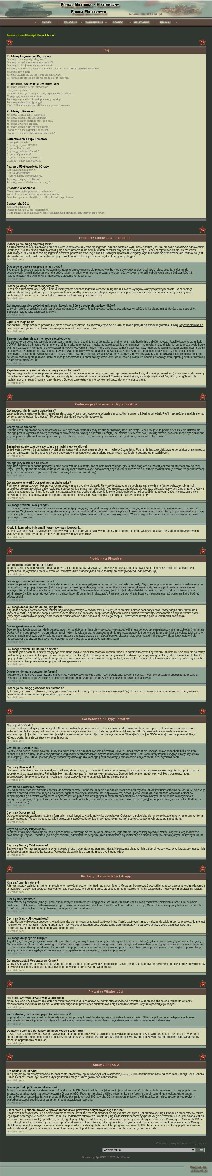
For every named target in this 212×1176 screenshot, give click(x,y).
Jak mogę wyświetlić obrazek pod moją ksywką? (34, 99)
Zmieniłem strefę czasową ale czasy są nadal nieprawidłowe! (41, 93)
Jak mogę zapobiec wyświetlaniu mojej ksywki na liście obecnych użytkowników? (53, 68)
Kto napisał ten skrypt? (19, 206)
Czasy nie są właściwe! (20, 90)
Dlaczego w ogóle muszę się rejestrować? (30, 62)
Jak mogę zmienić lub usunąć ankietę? (28, 126)
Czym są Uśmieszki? (18, 148)
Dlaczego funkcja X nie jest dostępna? (28, 209)
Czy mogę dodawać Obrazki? (23, 151)
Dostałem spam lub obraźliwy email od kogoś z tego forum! (40, 197)
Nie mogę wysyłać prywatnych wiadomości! (31, 191)
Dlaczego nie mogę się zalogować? (26, 59)
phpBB (98, 1157)
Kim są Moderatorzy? (19, 172)
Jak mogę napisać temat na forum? (26, 114)
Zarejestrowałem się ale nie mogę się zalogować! (34, 74)
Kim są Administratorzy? (21, 169)
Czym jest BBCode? (18, 142)
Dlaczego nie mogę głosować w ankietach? (31, 132)
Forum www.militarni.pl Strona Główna (30, 35)
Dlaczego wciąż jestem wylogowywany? (29, 65)
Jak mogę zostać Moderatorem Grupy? (28, 182)
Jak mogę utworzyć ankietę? (22, 123)
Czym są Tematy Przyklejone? (24, 157)
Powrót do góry (15, 259)
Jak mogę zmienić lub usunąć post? (26, 117)
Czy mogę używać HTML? (22, 145)
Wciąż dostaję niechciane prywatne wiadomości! (34, 194)
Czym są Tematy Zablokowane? (24, 160)
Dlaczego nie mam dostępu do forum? (28, 129)
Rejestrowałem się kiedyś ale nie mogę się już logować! (38, 77)
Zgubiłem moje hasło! (19, 71)
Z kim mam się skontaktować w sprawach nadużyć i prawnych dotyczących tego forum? (56, 212)
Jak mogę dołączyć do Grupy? (23, 179)
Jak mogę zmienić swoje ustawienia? (27, 86)
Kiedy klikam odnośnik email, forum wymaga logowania (39, 105)
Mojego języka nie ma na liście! (24, 96)
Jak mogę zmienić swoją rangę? (24, 102)
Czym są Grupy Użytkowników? (25, 175)
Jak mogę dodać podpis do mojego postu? (30, 120)
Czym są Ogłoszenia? (19, 154)
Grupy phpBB (129, 1074)
